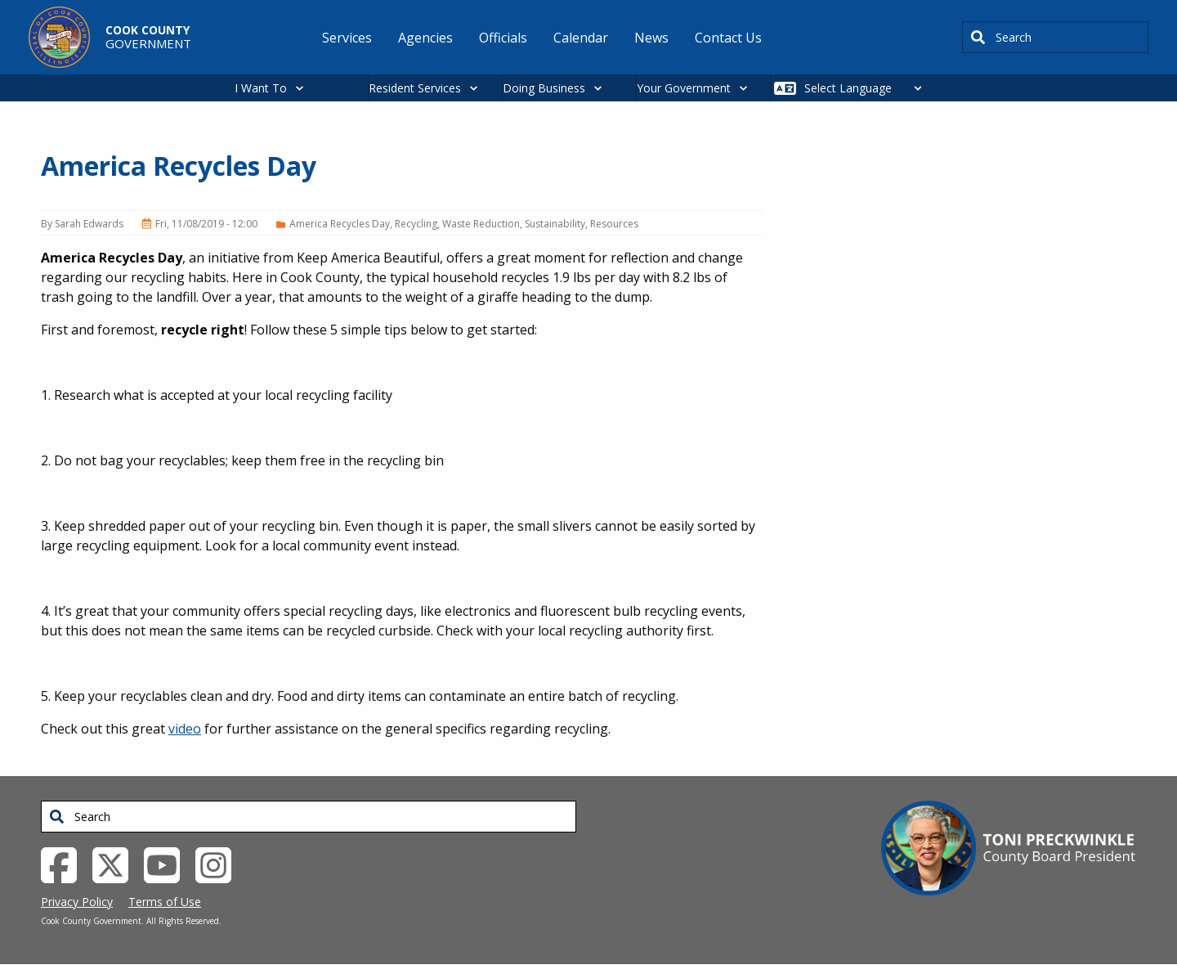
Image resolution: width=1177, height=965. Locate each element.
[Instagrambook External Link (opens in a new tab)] (219, 864)
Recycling (416, 224)
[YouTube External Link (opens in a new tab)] (168, 864)
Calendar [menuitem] (580, 38)
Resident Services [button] (415, 88)
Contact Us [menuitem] (728, 38)
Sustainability (555, 224)
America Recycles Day (339, 224)
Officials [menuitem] (503, 38)
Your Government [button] (684, 88)
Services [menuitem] (347, 38)
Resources (614, 224)
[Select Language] (867, 88)
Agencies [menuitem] (425, 38)
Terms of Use (164, 901)
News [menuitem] (651, 38)
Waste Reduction (481, 224)
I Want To (261, 88)
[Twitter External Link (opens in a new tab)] (116, 864)
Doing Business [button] (544, 88)
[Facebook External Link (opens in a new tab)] (65, 864)
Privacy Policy (77, 901)
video (184, 729)
